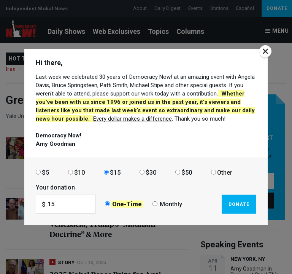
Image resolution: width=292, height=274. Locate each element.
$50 (186, 172)
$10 (79, 172)
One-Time (127, 204)
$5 (45, 172)
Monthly (171, 204)
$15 (115, 172)
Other (224, 172)
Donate (239, 204)
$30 (151, 172)
